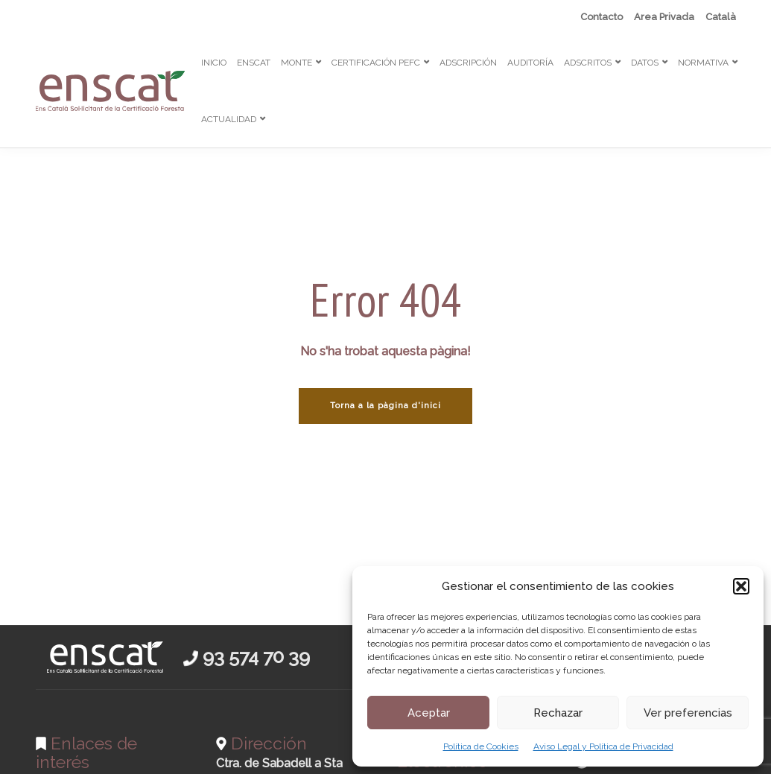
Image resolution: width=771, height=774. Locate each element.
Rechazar (558, 713)
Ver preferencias (688, 713)
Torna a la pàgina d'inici (385, 405)
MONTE (296, 62)
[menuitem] (720, 17)
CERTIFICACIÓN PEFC (375, 62)
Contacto (601, 16)
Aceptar (428, 713)
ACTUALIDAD (228, 119)
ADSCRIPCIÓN (468, 62)
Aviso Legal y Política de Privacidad (603, 746)
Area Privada (664, 16)
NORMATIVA (703, 62)
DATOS (645, 62)
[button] (741, 586)
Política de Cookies (480, 746)
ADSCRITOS (588, 62)
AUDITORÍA (530, 62)
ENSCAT (253, 62)
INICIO (213, 62)
